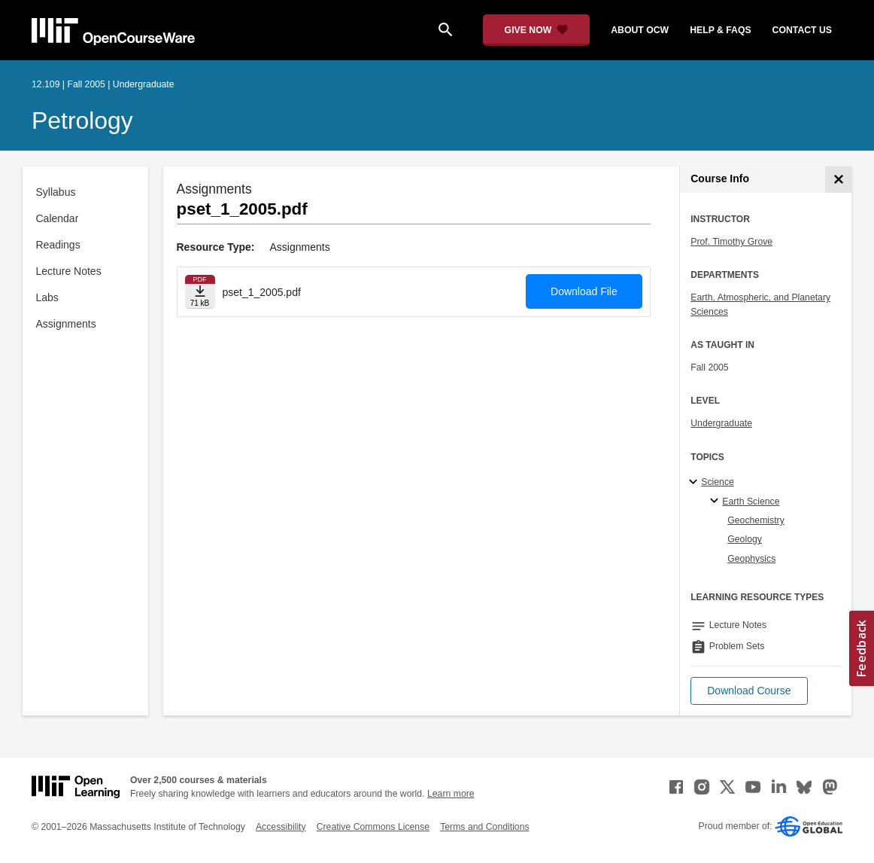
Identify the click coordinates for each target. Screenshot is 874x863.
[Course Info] (838, 179)
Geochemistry (755, 520)
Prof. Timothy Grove (731, 241)
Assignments (66, 324)
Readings (58, 245)
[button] (748, 691)
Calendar (57, 218)
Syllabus (56, 192)
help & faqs (720, 30)
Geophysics (751, 558)
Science (717, 482)
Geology (744, 539)
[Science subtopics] (695, 482)
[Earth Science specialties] (716, 501)
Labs (47, 297)
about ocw (640, 30)
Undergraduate (721, 423)
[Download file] (200, 292)
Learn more (451, 793)
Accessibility (281, 827)
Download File (584, 291)
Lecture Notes (69, 271)
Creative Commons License (373, 827)
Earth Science (750, 501)
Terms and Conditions (484, 827)
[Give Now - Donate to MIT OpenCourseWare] (536, 30)
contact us (802, 30)
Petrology (82, 120)
